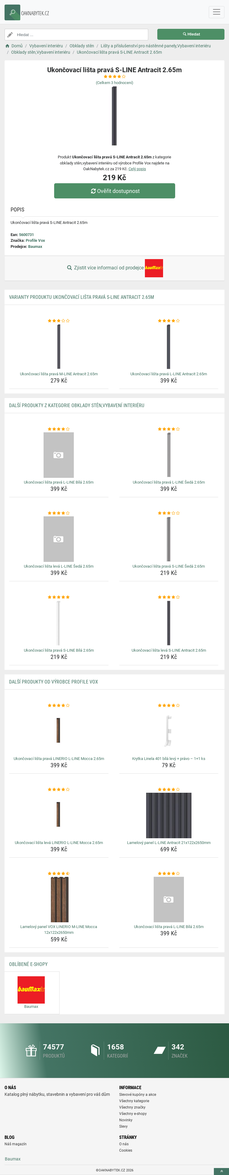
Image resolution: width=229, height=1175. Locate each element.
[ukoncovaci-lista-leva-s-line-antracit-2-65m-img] (168, 623)
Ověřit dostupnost (114, 191)
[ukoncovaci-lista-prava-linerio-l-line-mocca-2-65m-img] (58, 731)
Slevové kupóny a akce (137, 1094)
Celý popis (137, 169)
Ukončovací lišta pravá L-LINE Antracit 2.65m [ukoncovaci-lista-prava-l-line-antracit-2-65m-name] (168, 374)
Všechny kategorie (134, 1101)
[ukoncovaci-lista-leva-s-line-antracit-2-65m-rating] (168, 597)
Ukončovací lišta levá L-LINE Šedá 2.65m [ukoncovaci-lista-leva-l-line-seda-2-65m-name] (58, 566)
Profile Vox (35, 240)
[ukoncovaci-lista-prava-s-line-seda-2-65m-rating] (168, 513)
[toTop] (221, 1171)
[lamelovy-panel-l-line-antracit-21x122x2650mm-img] (168, 815)
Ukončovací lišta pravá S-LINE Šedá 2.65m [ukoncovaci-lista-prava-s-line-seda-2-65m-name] (168, 566)
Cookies (125, 1150)
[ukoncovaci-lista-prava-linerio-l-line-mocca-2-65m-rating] (58, 706)
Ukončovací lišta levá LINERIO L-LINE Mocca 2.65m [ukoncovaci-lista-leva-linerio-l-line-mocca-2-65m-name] (59, 842)
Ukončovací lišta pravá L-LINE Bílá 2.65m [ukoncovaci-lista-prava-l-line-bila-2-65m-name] (58, 482)
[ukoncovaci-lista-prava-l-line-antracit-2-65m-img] (168, 347)
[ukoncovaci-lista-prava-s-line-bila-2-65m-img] (58, 623)
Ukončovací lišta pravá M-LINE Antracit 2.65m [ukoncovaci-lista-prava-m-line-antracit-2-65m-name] (59, 374)
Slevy (123, 1126)
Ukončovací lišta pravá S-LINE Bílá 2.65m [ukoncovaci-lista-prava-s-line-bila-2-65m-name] (59, 650)
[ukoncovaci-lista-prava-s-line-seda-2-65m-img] (168, 539)
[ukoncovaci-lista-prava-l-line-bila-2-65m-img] (58, 455)
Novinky (125, 1120)
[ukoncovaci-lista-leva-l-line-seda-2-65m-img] (58, 539)
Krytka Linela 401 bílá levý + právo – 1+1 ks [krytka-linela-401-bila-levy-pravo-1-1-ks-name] (168, 758)
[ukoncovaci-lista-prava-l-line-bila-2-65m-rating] (58, 429)
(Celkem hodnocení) (114, 82)
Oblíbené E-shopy (28, 964)
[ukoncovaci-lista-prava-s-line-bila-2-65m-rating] (58, 597)
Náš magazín (16, 1144)
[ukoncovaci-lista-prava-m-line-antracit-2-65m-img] (58, 347)
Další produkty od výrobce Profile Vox (53, 682)
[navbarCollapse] (216, 12)
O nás (124, 1144)
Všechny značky (132, 1107)
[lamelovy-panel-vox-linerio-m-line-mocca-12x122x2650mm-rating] (58, 874)
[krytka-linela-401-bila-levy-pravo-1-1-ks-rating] (168, 706)
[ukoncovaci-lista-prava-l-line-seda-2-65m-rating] (168, 429)
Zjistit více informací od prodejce (114, 268)
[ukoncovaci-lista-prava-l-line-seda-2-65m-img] (168, 455)
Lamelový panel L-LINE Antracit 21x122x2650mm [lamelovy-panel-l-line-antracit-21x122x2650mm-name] (169, 842)
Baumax (35, 246)
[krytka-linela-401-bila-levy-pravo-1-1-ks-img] (168, 731)
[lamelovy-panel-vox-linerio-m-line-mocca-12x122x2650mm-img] (58, 899)
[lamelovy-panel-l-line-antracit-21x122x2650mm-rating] (168, 790)
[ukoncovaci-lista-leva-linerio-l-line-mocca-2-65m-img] (58, 815)
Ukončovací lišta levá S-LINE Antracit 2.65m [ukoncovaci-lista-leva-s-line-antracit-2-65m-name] (169, 650)
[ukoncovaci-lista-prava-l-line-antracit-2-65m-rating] (168, 321)
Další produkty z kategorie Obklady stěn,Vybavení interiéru (76, 405)
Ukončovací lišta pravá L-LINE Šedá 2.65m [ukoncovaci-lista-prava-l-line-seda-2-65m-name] (169, 482)
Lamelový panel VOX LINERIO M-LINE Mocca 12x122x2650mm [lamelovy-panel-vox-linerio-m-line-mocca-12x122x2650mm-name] (58, 929)
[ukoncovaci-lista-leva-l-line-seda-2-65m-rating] (58, 513)
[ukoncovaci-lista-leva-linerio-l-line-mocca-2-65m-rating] (58, 790)
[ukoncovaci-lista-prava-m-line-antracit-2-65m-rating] (58, 321)
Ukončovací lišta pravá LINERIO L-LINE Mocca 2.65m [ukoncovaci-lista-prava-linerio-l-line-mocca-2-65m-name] (59, 758)
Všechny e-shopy (133, 1114)
